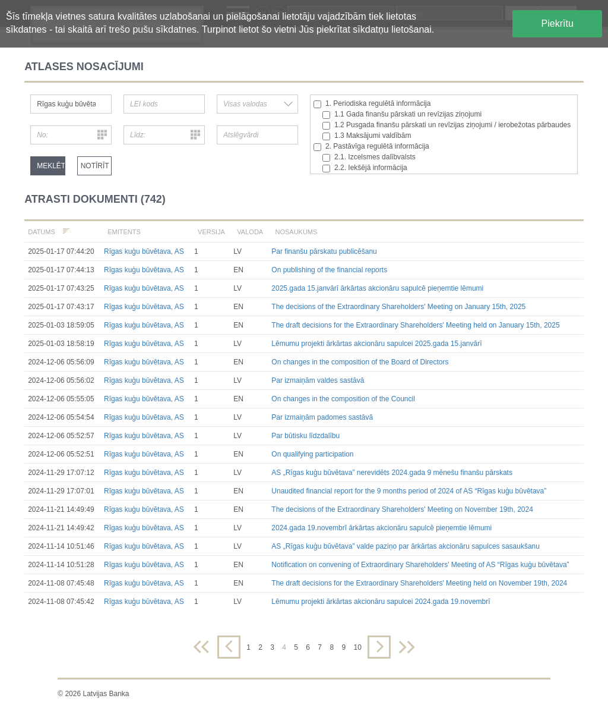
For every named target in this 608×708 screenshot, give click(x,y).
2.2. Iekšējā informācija (364, 167)
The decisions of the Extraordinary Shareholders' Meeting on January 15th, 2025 (398, 307)
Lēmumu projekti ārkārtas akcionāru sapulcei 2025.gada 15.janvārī (376, 343)
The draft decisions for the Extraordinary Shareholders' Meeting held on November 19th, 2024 (419, 583)
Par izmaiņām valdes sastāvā (317, 380)
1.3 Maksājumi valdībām (366, 135)
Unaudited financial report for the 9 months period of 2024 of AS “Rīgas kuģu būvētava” (408, 491)
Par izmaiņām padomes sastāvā (322, 417)
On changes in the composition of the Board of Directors (359, 362)
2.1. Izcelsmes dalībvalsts (369, 157)
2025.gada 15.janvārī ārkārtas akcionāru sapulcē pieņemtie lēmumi (377, 288)
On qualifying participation (312, 454)
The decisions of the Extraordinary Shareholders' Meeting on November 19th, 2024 (402, 509)
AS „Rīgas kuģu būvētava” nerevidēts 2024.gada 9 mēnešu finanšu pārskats (391, 472)
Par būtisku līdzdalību (305, 436)
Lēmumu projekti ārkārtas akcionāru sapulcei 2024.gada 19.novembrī (380, 601)
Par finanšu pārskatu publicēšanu (323, 251)
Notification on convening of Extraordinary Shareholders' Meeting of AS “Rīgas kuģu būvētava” (420, 565)
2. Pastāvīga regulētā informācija (371, 146)
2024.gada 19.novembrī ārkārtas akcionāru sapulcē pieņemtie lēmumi (381, 528)
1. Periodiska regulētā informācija (372, 103)
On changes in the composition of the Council (342, 399)
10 (357, 647)
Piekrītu (558, 23)
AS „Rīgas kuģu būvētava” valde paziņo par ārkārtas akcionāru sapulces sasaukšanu (405, 546)
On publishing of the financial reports (329, 270)
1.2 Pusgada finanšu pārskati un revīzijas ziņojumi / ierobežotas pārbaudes (446, 125)
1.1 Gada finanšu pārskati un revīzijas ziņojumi (402, 114)
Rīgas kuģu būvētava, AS (144, 251)
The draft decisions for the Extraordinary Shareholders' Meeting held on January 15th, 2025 (415, 325)
